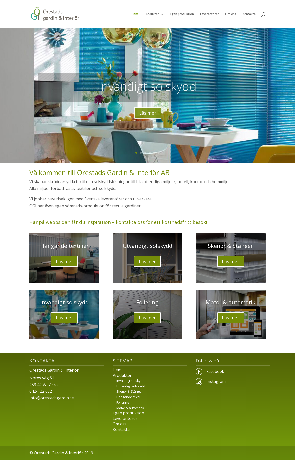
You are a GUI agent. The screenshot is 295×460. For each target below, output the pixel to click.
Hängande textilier (64, 245)
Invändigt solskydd (147, 86)
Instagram (216, 381)
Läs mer (147, 113)
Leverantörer (209, 14)
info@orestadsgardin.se (51, 398)
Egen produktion (182, 14)
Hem (135, 14)
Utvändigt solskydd (147, 245)
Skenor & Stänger (230, 245)
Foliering (147, 302)
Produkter (152, 14)
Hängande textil (128, 397)
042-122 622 (40, 391)
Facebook (215, 371)
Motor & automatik (230, 302)
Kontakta (249, 14)
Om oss (230, 14)
